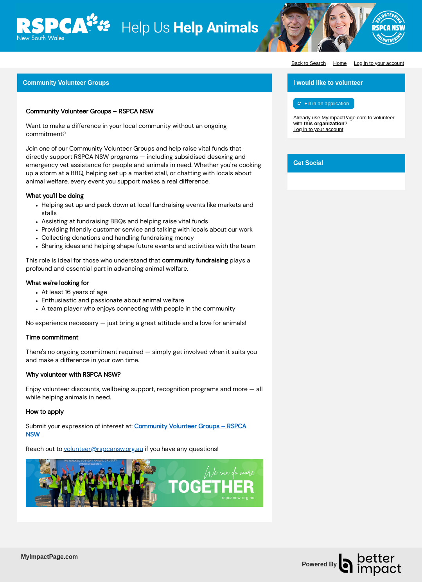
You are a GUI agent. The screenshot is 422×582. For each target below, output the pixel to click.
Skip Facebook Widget (318, 181)
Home (340, 63)
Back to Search (308, 63)
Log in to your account (379, 63)
